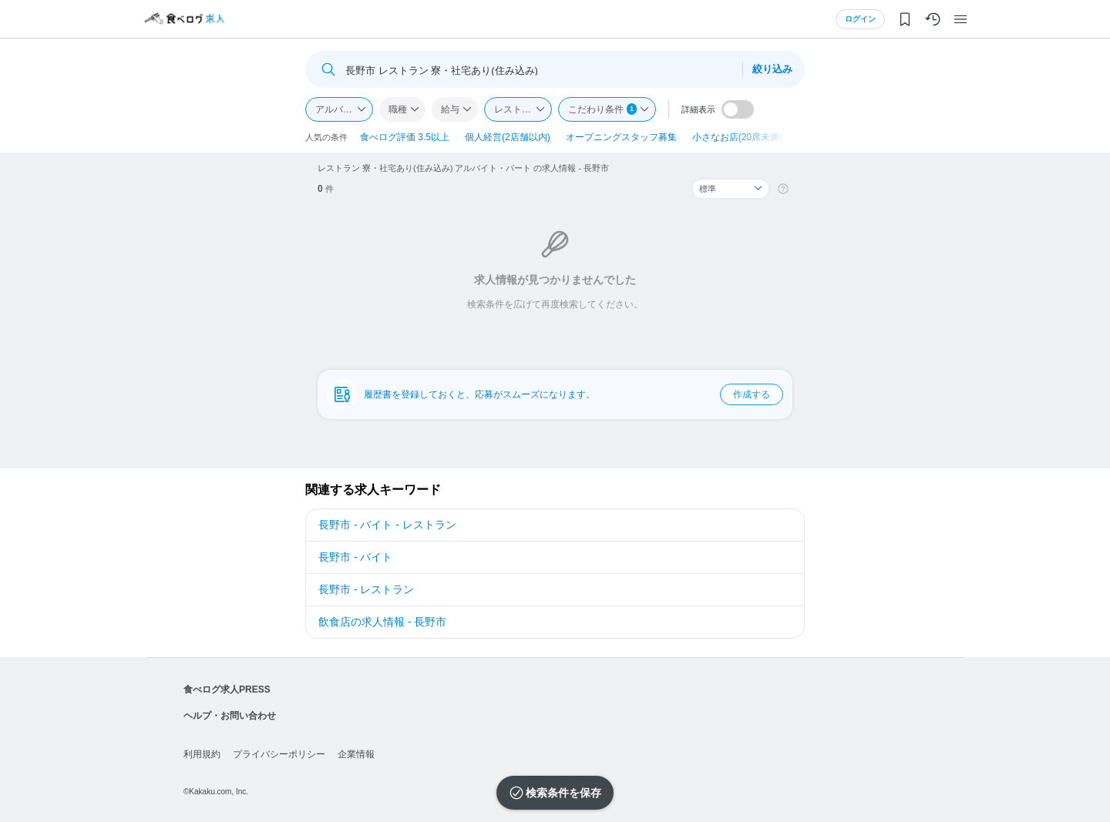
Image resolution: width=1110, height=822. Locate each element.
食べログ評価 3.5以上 (404, 137)
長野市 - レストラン (366, 589)
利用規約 (201, 754)
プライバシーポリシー (279, 754)
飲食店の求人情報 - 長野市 (382, 622)
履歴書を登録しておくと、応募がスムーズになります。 (573, 394)
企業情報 (356, 754)
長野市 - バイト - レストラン (387, 524)
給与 (450, 109)
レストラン (517, 109)
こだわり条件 (602, 109)
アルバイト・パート (344, 109)
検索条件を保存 (563, 793)
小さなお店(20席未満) (737, 137)
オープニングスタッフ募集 (621, 137)
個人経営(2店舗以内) (507, 137)
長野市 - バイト (355, 557)
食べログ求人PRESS (227, 689)
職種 (397, 109)
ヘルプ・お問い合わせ (229, 715)
